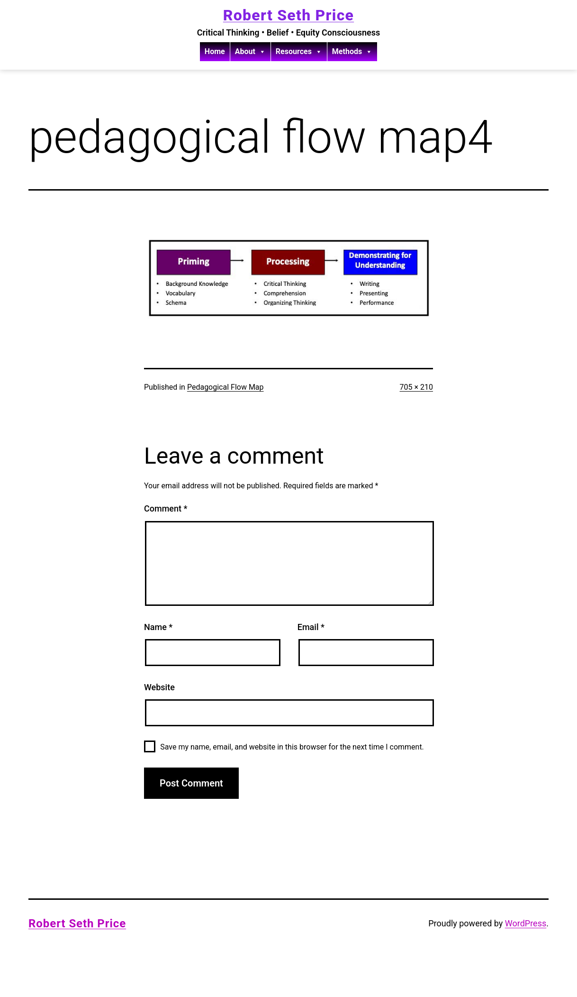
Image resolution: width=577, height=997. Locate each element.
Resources (299, 51)
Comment (165, 508)
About (250, 51)
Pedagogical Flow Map (225, 387)
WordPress (525, 923)
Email (311, 627)
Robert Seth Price (288, 15)
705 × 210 (416, 387)
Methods (352, 51)
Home (215, 51)
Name (158, 627)
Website (159, 687)
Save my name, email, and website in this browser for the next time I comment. (292, 746)
